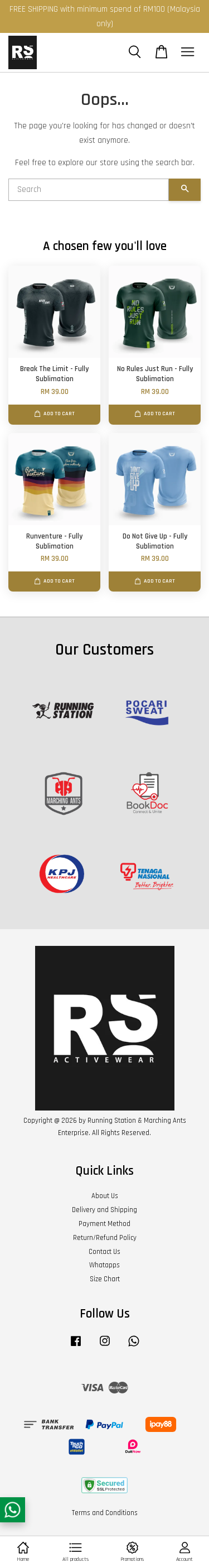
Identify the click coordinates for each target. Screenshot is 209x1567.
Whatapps (104, 1265)
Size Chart (105, 1279)
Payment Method (104, 1223)
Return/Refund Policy (105, 1237)
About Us (104, 1195)
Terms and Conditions (105, 1512)
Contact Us (104, 1251)
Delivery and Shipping (104, 1209)
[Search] (88, 190)
